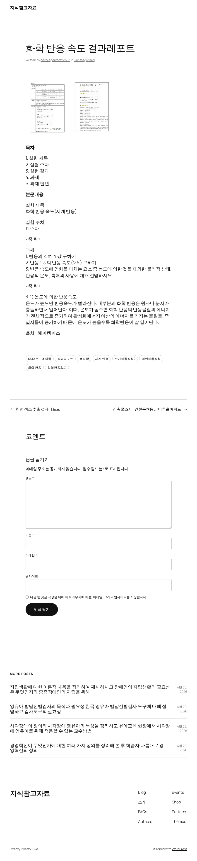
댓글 (30, 478)
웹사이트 (32, 576)
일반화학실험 (151, 359)
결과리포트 (65, 359)
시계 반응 (101, 359)
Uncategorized (84, 60)
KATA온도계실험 (39, 359)
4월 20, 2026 (182, 689)
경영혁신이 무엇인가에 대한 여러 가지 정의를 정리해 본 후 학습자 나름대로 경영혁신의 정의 (87, 748)
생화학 (84, 359)
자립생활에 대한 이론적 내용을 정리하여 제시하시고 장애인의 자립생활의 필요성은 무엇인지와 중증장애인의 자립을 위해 (90, 689)
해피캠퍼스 (49, 333)
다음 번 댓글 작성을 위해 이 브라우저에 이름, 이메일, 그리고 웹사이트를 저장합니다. (88, 597)
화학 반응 (34, 367)
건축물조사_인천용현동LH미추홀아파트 (147, 409)
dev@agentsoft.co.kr (55, 60)
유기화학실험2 (125, 359)
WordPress (179, 849)
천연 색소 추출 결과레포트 (38, 409)
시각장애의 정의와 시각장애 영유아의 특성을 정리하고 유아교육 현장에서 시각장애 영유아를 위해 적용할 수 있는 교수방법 (90, 728)
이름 (30, 535)
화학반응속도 (57, 367)
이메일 (31, 555)
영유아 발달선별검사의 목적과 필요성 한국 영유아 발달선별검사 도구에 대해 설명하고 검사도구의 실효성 (88, 709)
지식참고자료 (23, 8)
